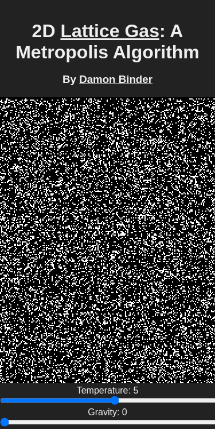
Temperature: (105, 390)
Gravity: (105, 412)
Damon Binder (116, 79)
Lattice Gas (109, 31)
